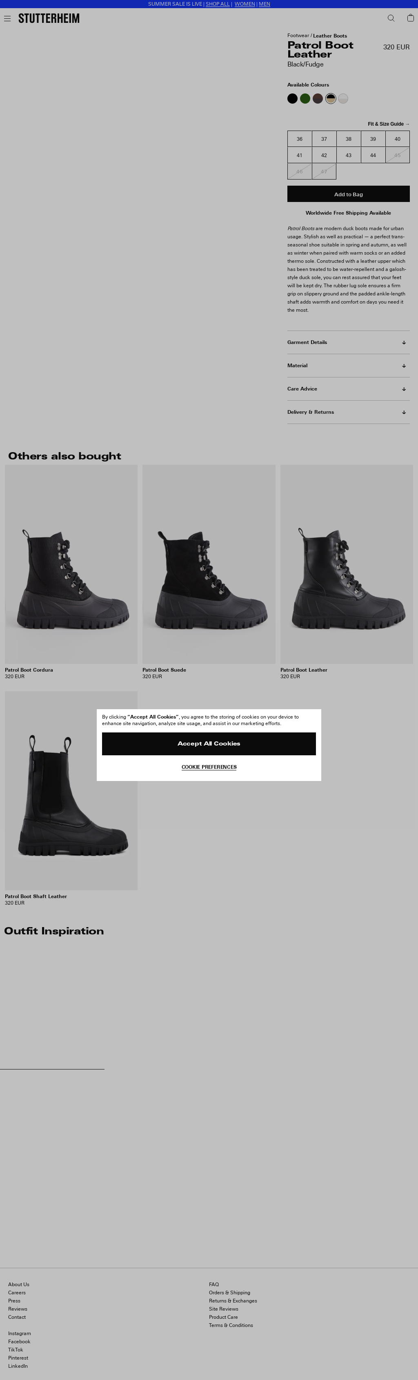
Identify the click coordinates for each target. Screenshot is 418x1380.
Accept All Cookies (209, 744)
